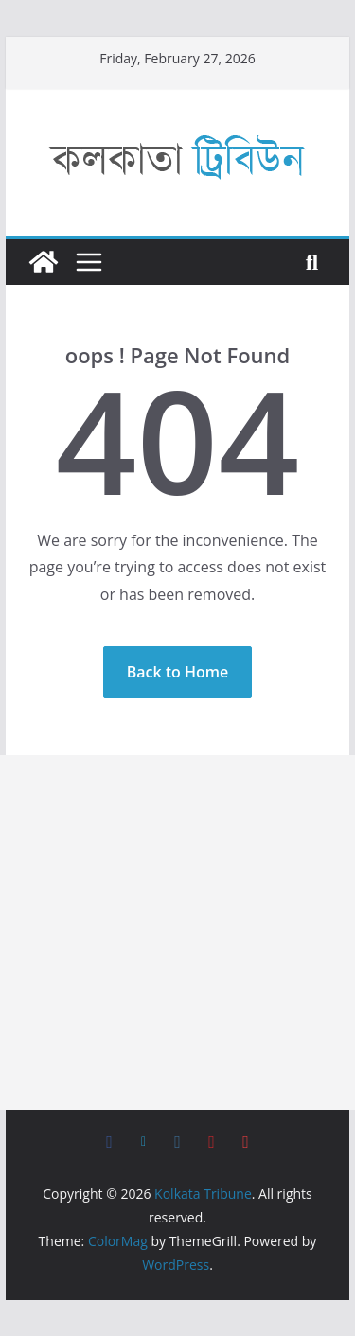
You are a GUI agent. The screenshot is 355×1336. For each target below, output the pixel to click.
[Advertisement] (177, 932)
